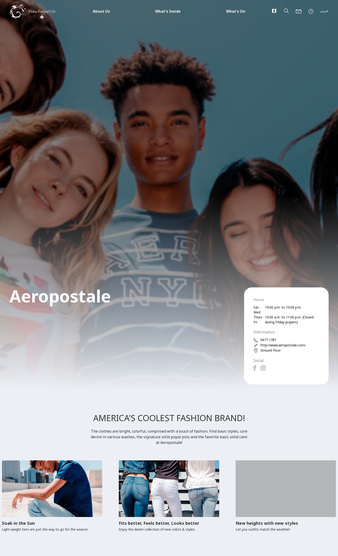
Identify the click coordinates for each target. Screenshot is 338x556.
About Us (101, 11)
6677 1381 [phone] (265, 339)
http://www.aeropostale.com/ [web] (280, 345)
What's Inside (168, 11)
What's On (235, 11)
